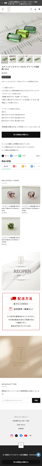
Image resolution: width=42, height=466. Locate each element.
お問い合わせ (21, 424)
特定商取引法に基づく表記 (21, 421)
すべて (6, 166)
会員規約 (21, 428)
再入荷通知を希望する (20, 134)
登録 (36, 400)
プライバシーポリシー (21, 417)
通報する (38, 155)
